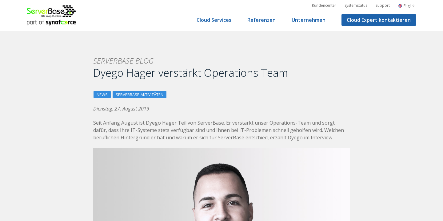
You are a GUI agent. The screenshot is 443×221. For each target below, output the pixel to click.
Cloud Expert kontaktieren (379, 20)
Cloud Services (214, 20)
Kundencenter (324, 5)
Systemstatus (356, 5)
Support (383, 5)
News (102, 94)
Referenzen (261, 20)
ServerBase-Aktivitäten (139, 94)
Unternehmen (308, 20)
